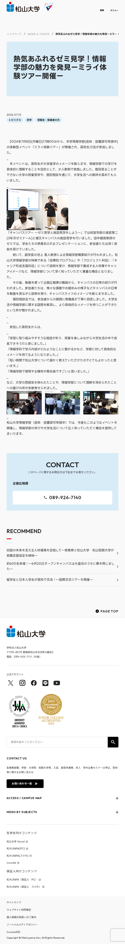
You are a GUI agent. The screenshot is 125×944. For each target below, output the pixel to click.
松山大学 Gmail (16, 841)
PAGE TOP (107, 611)
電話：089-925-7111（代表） (24, 657)
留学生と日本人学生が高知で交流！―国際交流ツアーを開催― (50, 579)
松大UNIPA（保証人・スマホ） (24, 886)
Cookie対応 (13, 932)
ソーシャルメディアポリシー (22, 925)
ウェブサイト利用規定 (19, 910)
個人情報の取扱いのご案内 (21, 917)
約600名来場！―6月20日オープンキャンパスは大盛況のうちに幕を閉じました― (61, 566)
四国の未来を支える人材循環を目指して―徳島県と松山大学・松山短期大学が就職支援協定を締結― (60, 553)
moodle (11, 862)
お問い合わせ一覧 (25, 784)
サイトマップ (14, 902)
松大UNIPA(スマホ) (17, 855)
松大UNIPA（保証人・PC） (22, 879)
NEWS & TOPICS (38, 34)
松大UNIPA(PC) (16, 848)
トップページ (14, 34)
